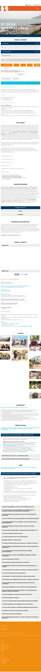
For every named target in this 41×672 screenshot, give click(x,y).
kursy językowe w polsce (5, 647)
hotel (20, 211)
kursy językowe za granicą (5, 645)
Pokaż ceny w (20, 74)
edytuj (37, 43)
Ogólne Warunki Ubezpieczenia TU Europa (13, 445)
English (8, 179)
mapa (9, 291)
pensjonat (20, 214)
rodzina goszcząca (20, 208)
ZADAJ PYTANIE (15, 78)
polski (13, 323)
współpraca (3, 650)
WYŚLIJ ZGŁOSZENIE (5, 78)
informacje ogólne (23, 452)
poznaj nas (2, 644)
